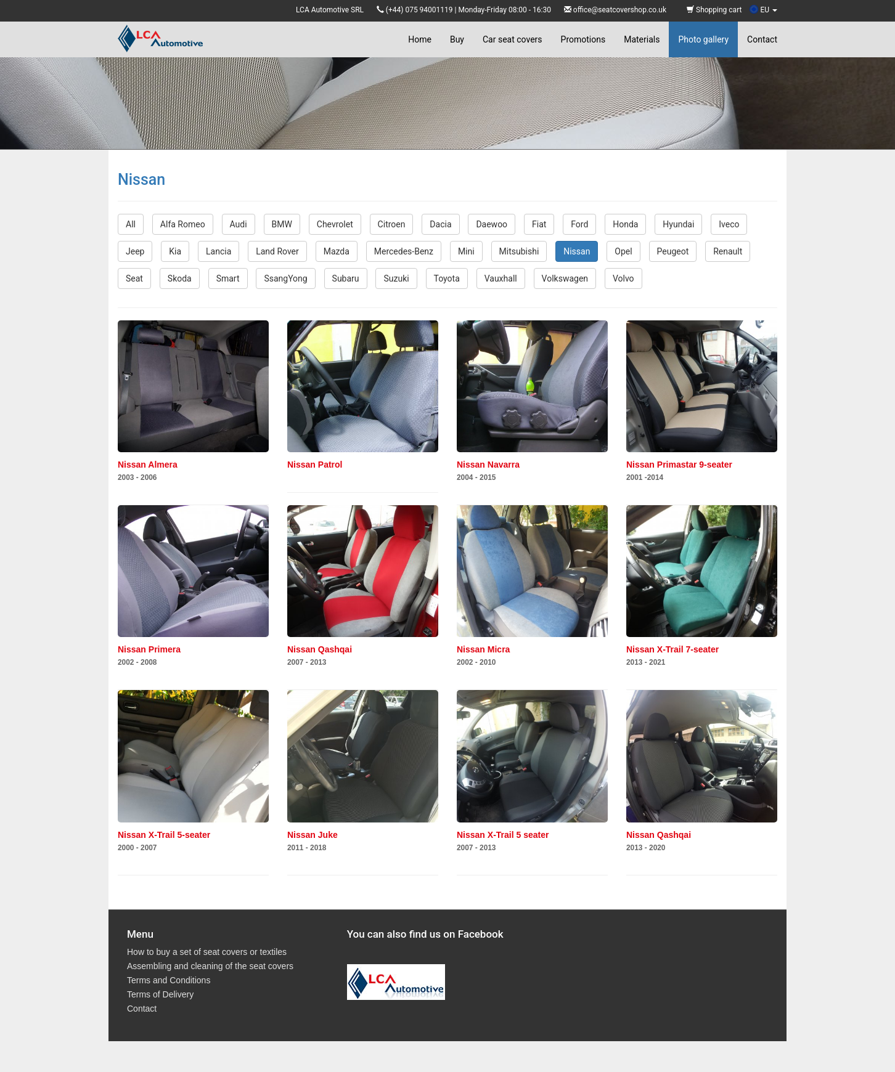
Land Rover (277, 251)
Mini (466, 251)
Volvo (623, 278)
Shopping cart (714, 10)
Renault (727, 251)
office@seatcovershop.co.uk (619, 10)
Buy (457, 39)
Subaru (345, 278)
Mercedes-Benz (403, 251)
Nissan (576, 251)
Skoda (180, 278)
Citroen (392, 224)
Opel (623, 251)
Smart (228, 278)
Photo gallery (703, 39)
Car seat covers (512, 39)
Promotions (583, 39)
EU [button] (763, 10)
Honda (625, 224)
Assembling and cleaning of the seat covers (210, 966)
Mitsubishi (519, 251)
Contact (762, 39)
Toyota (447, 278)
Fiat (539, 224)
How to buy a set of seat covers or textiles (207, 952)
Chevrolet (335, 224)
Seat (134, 278)
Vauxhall (500, 278)
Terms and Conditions (168, 980)
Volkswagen (565, 278)
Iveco (729, 224)
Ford (579, 224)
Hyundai (678, 224)
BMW (282, 224)
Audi (238, 224)
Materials (642, 39)
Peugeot (673, 251)
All (131, 224)
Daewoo (491, 224)
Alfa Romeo (182, 224)
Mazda (336, 251)
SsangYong (285, 278)
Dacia (440, 224)
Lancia (218, 251)
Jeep (135, 251)
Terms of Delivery (160, 994)
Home (419, 39)
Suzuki (396, 278)
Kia (175, 251)
